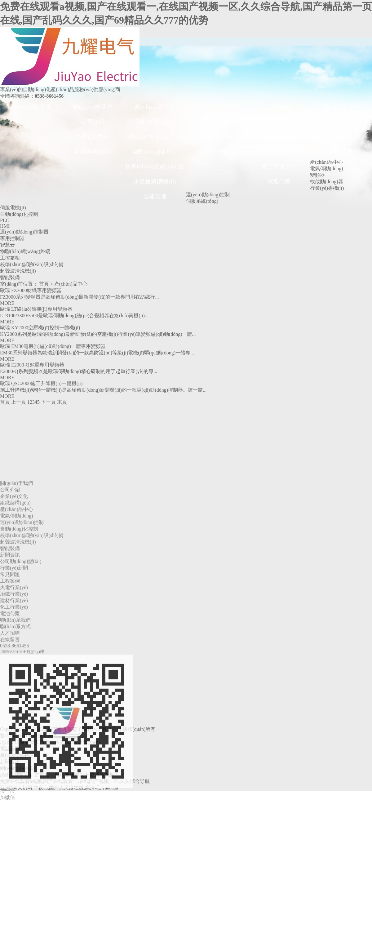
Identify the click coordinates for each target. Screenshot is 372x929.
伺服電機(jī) (13, 207)
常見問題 (217, 152)
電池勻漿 (279, 181)
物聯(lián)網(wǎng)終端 (25, 251)
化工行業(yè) (279, 166)
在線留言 (341, 152)
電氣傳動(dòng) (155, 122)
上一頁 (18, 402)
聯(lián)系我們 (341, 107)
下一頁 (48, 402)
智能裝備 (155, 196)
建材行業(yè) (279, 152)
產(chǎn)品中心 (155, 107)
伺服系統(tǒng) (202, 201)
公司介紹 (93, 122)
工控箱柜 (10, 257)
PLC (4, 220)
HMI (5, 226)
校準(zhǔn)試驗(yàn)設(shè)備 (155, 168)
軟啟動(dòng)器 (326, 181)
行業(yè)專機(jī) (327, 188)
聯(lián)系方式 (341, 122)
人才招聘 (341, 137)
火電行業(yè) (279, 122)
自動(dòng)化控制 (155, 152)
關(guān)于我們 (93, 107)
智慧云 (7, 244)
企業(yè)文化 (93, 137)
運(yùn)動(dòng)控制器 (24, 231)
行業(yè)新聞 (217, 137)
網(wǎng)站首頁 (31, 107)
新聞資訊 (217, 107)
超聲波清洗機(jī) (155, 181)
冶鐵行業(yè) (279, 137)
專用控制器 (12, 238)
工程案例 (279, 107)
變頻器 (317, 175)
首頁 (44, 284)
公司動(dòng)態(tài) (217, 122)
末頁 (62, 402)
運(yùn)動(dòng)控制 (155, 137)
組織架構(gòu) (93, 152)
